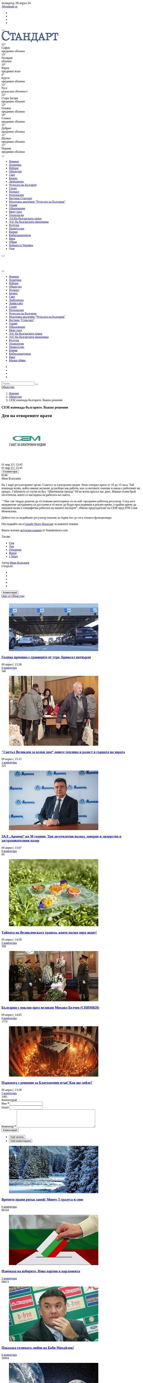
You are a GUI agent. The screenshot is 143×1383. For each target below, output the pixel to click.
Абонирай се (9, 6)
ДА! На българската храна (25, 333)
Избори (13, 168)
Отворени (15, 549)
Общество (15, 171)
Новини (14, 161)
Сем (11, 543)
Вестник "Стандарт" (22, 320)
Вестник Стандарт (20, 198)
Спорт (13, 188)
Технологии (16, 215)
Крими (13, 231)
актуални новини (31, 530)
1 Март (13, 556)
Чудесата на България (22, 184)
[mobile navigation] (2, 30)
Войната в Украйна (21, 245)
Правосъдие (16, 228)
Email (5, 1107)
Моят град (15, 211)
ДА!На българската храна (25, 218)
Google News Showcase (39, 524)
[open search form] (2, 156)
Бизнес (13, 178)
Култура (14, 225)
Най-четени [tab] (17, 1140)
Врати (13, 553)
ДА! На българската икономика (29, 221)
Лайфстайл (16, 303)
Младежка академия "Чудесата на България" (37, 201)
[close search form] (2, 271)
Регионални (16, 195)
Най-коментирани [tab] (20, 1144)
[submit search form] (36, 384)
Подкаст (14, 191)
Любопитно (16, 181)
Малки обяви (17, 360)
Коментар (8, 1129)
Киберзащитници (20, 235)
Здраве (13, 205)
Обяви (13, 241)
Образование (17, 208)
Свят (12, 174)
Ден (11, 546)
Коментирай (10, 592)
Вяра (12, 238)
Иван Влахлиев (19, 562)
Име (5, 1103)
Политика (15, 164)
